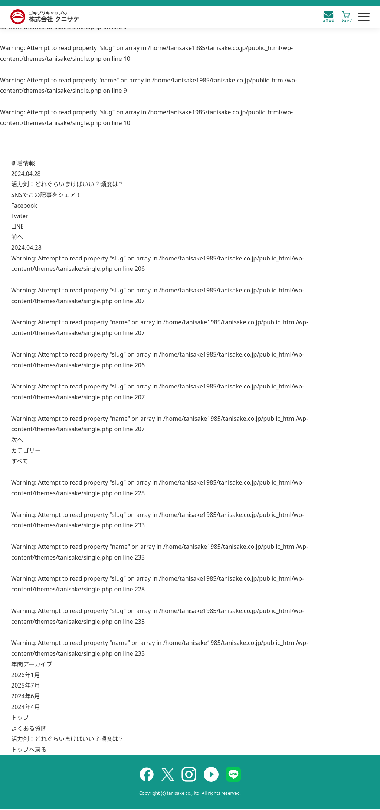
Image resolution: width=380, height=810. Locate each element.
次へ (17, 441)
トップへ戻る (29, 751)
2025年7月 (25, 687)
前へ (17, 238)
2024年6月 (25, 697)
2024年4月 (25, 708)
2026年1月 (25, 676)
